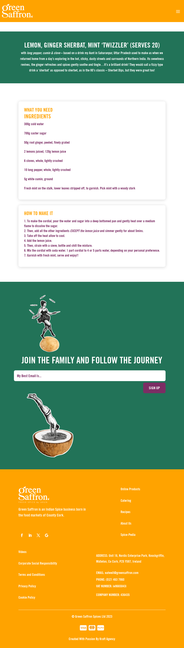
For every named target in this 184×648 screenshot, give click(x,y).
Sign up (154, 387)
